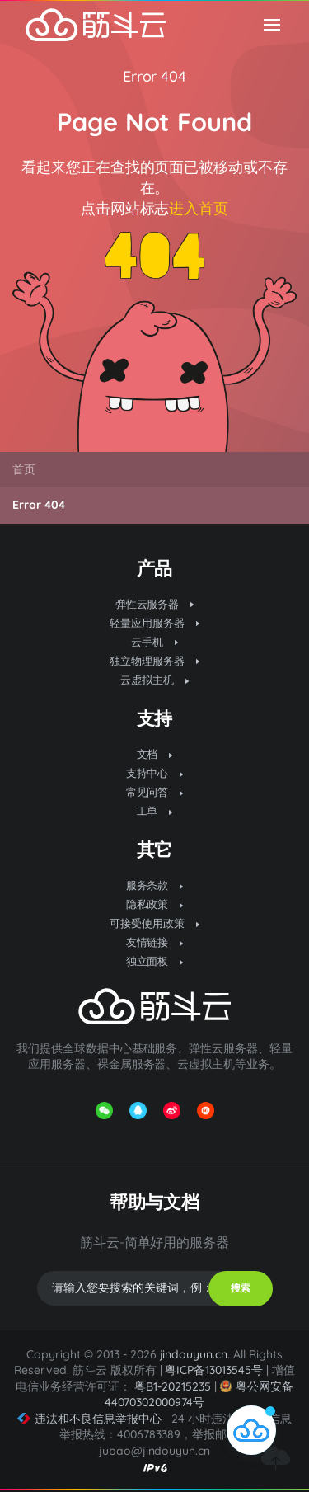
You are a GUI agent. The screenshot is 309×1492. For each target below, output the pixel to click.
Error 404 (155, 76)
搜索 (240, 1288)
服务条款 (155, 885)
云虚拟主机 (154, 679)
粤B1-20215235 (172, 1386)
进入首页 (198, 208)
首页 (23, 469)
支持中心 (155, 772)
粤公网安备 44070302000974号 (199, 1394)
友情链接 (155, 941)
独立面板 (155, 960)
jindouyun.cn (194, 1354)
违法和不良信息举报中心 (89, 1418)
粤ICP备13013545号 (214, 1370)
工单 (155, 810)
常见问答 (155, 791)
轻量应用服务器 (154, 622)
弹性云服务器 (154, 603)
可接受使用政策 (154, 923)
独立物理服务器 (154, 660)
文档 (155, 753)
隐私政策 (155, 904)
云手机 (154, 641)
